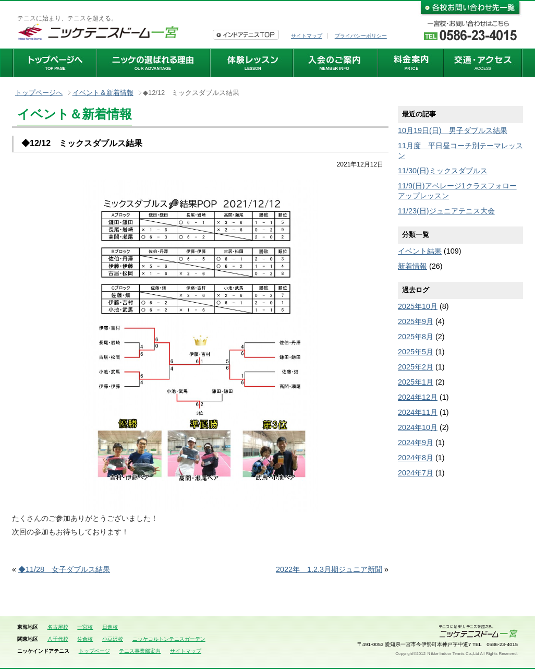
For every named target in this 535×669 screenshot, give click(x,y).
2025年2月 (415, 367)
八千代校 (57, 639)
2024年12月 (417, 397)
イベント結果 (420, 251)
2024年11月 (417, 412)
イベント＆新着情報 (102, 93)
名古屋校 (57, 627)
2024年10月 (417, 427)
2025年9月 (415, 321)
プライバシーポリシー (361, 36)
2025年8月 (415, 336)
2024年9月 (415, 442)
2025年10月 (417, 306)
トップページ (94, 651)
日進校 (110, 627)
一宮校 (85, 627)
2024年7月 (415, 473)
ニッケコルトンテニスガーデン (168, 639)
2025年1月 (415, 382)
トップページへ (39, 93)
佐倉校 (85, 639)
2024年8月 (415, 457)
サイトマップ (306, 36)
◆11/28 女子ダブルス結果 (64, 569)
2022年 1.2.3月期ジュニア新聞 (329, 569)
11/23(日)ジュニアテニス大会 (446, 211)
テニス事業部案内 (140, 651)
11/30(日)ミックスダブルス (443, 170)
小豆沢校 (112, 639)
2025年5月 (415, 352)
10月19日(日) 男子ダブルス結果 (452, 130)
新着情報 (412, 266)
